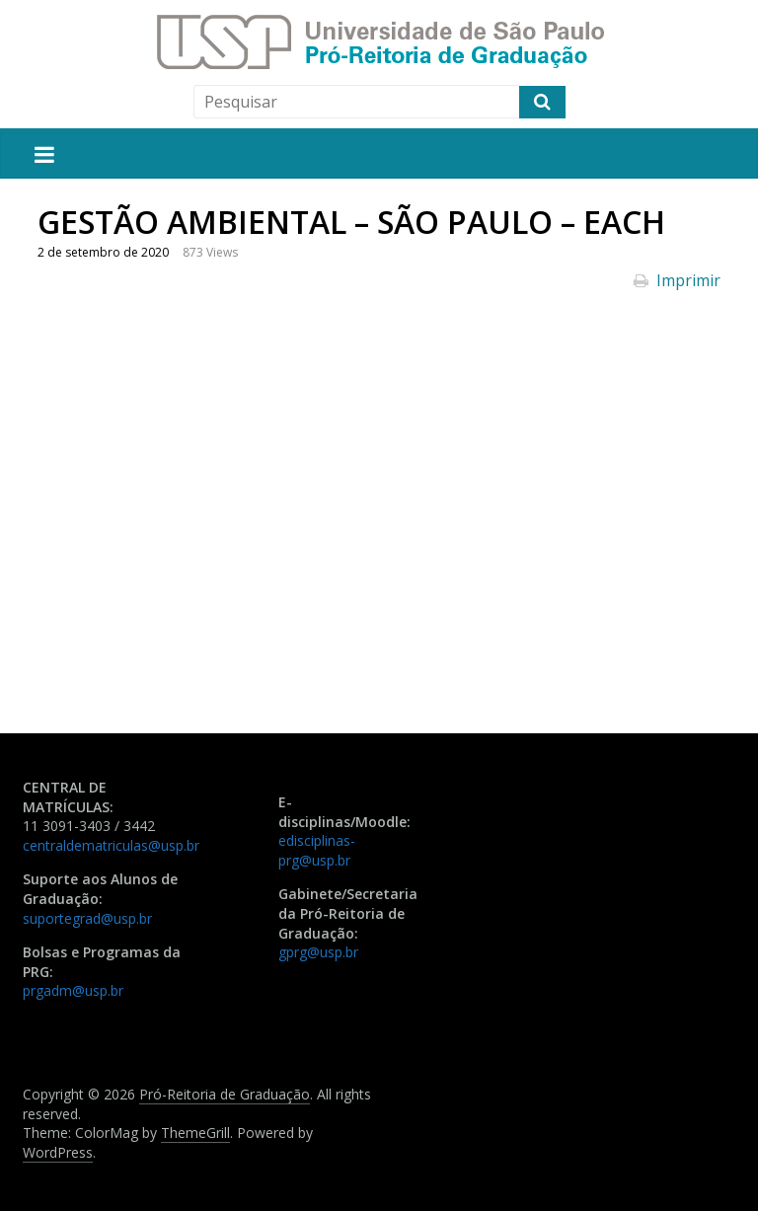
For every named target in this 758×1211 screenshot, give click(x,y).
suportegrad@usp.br (87, 918)
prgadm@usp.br (73, 990)
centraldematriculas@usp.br (111, 845)
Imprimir (677, 280)
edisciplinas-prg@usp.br (316, 850)
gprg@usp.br (318, 952)
